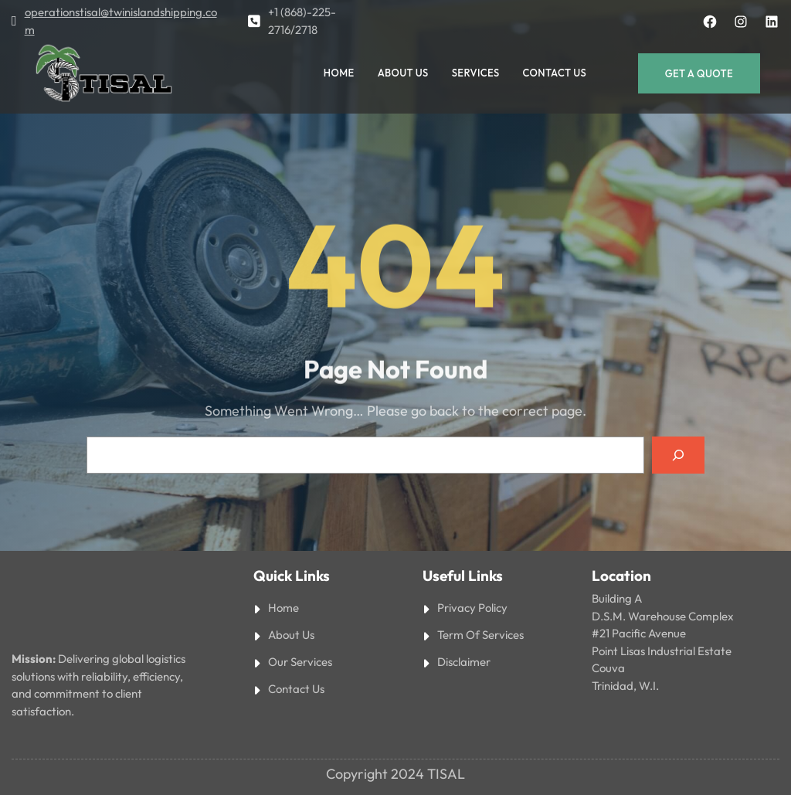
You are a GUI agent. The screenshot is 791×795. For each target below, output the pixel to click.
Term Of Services (480, 634)
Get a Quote (699, 73)
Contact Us (296, 688)
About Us (291, 634)
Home (283, 607)
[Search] (678, 455)
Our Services (300, 661)
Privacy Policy (472, 607)
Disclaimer (464, 661)
